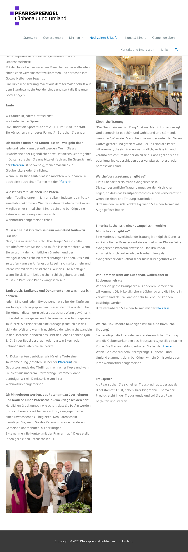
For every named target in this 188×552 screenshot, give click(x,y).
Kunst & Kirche (135, 40)
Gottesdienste (53, 40)
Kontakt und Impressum (138, 52)
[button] (176, 52)
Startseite (30, 40)
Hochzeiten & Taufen (104, 40)
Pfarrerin (17, 165)
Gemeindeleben (163, 40)
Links (165, 52)
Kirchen (74, 40)
